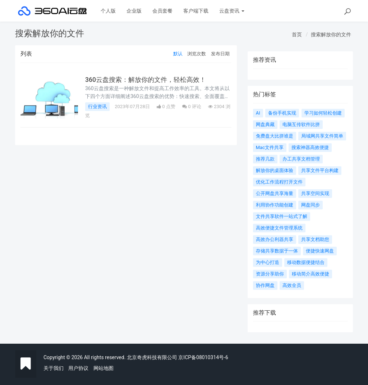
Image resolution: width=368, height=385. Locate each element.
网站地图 (103, 368)
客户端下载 (195, 11)
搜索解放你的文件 (331, 34)
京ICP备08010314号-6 (203, 357)
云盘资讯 (231, 11)
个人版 (108, 11)
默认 (178, 53)
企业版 (134, 11)
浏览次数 (196, 53)
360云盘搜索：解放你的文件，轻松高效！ (145, 79)
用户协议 (78, 368)
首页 (297, 34)
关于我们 (53, 368)
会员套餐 (162, 11)
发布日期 (220, 53)
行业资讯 (97, 106)
